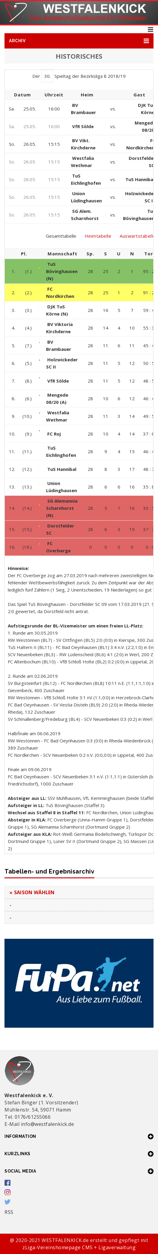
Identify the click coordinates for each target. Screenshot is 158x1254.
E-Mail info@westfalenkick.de (39, 1124)
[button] (79, 41)
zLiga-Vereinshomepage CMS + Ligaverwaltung (79, 1247)
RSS (8, 1212)
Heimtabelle (98, 236)
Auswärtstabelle (138, 236)
